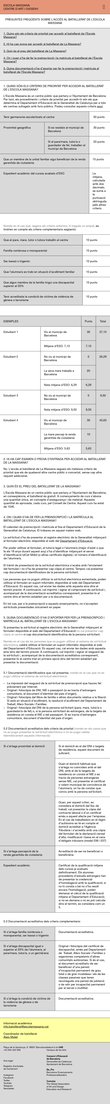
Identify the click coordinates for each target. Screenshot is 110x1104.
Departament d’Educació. (76, 540)
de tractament (10, 1068)
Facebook (8, 1077)
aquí (100, 106)
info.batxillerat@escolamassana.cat (26, 1026)
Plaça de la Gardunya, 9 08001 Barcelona (25, 1047)
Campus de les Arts (56, 1050)
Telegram (8, 1085)
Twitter (6, 1080)
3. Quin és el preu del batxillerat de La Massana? (34, 51)
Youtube (7, 1083)
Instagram (8, 1075)
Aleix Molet (10, 1037)
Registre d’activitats (13, 1066)
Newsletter (8, 1088)
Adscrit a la (55, 1047)
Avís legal (8, 1060)
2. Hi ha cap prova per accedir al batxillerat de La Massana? (42, 44)
